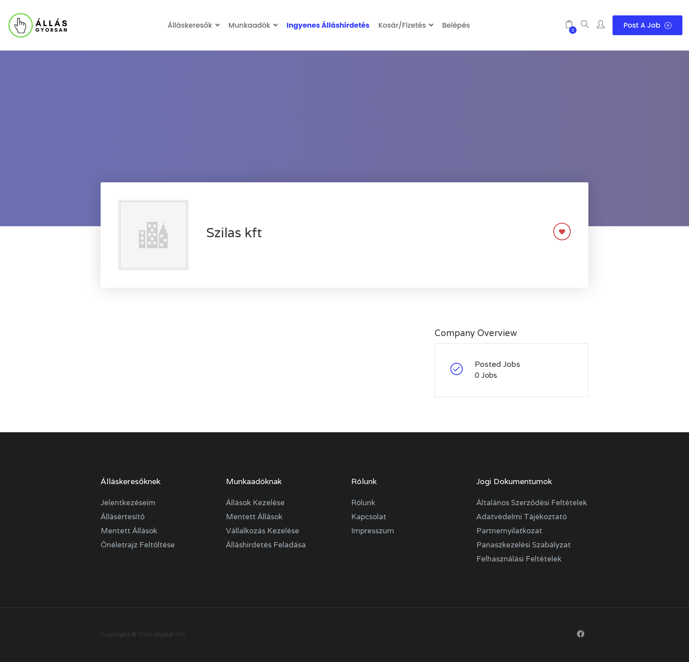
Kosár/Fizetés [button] (402, 25)
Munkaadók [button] (249, 25)
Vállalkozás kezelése (262, 530)
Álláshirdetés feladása (266, 545)
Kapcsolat (368, 516)
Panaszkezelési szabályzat (523, 545)
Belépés (456, 25)
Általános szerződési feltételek (531, 502)
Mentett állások (129, 530)
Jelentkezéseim (128, 502)
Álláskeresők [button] (189, 25)
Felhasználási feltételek (519, 559)
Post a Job (647, 25)
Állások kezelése (255, 502)
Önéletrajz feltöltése (138, 545)
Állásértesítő (123, 516)
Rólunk (363, 502)
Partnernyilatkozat (509, 530)
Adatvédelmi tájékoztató (521, 516)
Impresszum (372, 530)
